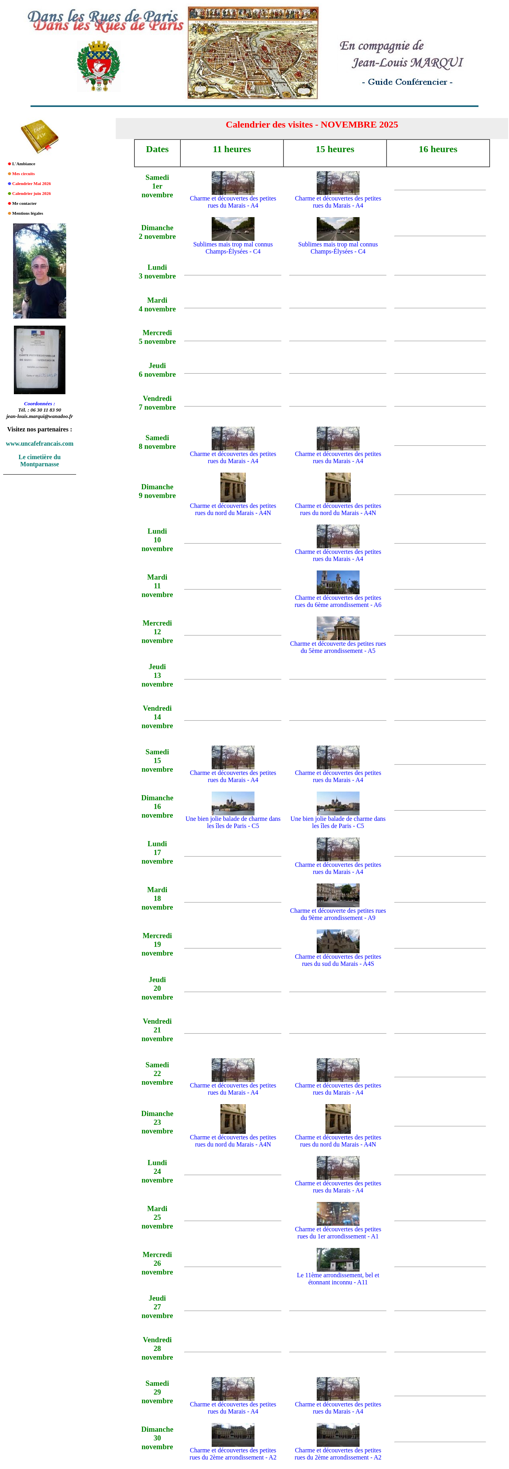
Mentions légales (27, 213)
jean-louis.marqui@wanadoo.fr (39, 416)
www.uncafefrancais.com (40, 443)
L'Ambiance (23, 163)
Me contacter (24, 203)
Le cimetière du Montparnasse (40, 460)
